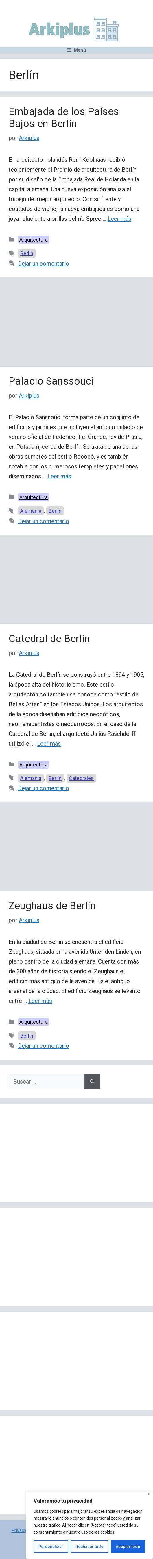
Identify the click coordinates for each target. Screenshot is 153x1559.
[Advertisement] (76, 323)
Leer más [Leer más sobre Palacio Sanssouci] (59, 476)
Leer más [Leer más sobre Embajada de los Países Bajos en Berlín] (119, 218)
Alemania (30, 511)
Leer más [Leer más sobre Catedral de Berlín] (49, 743)
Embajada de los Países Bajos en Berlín (64, 118)
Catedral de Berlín (49, 639)
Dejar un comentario (43, 263)
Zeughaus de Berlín (52, 906)
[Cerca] (149, 1494)
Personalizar (50, 1546)
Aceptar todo (128, 1546)
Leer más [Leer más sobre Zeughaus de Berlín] (40, 1000)
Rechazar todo (89, 1546)
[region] (89, 1525)
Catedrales (81, 778)
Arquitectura (33, 240)
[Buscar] (92, 1081)
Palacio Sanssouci (51, 381)
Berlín (26, 253)
